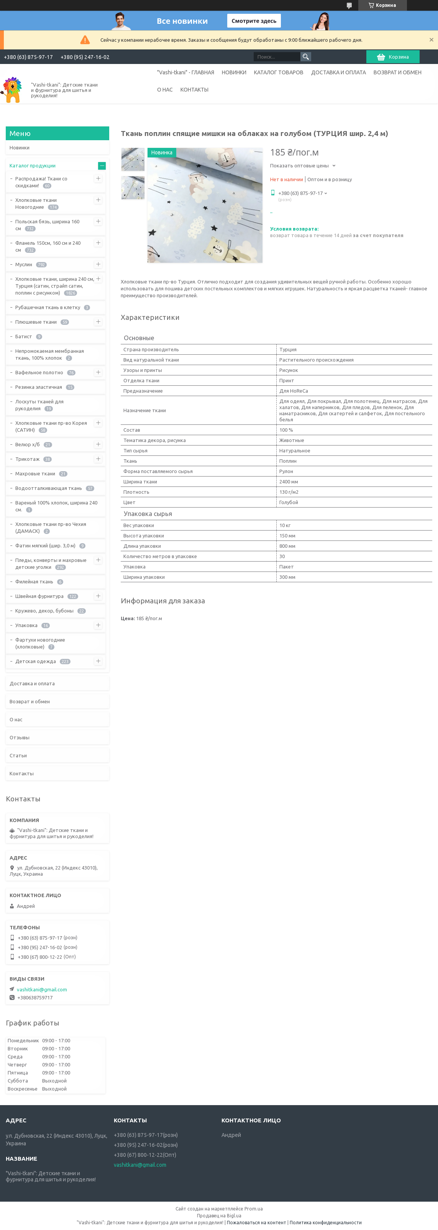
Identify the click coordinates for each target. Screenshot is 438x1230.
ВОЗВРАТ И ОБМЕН (398, 72)
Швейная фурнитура (39, 596)
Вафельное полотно (39, 372)
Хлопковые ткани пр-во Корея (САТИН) (51, 426)
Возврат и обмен (30, 701)
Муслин (23, 264)
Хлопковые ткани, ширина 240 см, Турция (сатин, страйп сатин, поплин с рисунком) (54, 285)
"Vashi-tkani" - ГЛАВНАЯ (185, 72)
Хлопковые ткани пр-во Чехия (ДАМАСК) (50, 527)
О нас (16, 719)
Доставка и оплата (32, 683)
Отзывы (20, 737)
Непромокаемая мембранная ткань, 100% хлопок (49, 354)
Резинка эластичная (38, 387)
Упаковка (26, 625)
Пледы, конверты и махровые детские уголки (51, 563)
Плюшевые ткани (36, 321)
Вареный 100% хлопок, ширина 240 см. (56, 506)
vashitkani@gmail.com (42, 989)
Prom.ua (253, 1208)
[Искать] (305, 56)
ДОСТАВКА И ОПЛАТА (338, 72)
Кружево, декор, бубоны (44, 610)
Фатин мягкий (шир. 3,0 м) (45, 545)
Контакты (22, 773)
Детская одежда (35, 661)
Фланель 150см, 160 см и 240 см (47, 246)
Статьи (18, 755)
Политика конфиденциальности (326, 1222)
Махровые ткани (35, 473)
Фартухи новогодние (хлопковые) (40, 643)
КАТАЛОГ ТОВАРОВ (278, 72)
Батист (23, 336)
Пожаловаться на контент (256, 1222)
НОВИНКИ (234, 72)
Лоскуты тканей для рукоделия (39, 405)
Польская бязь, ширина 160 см (47, 225)
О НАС (165, 90)
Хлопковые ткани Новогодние (36, 203)
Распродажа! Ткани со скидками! (41, 182)
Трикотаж (27, 459)
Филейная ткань (34, 581)
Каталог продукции (33, 165)
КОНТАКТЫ (194, 90)
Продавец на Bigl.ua (219, 1215)
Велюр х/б (27, 444)
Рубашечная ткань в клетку (47, 307)
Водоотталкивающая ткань (48, 488)
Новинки (20, 147)
